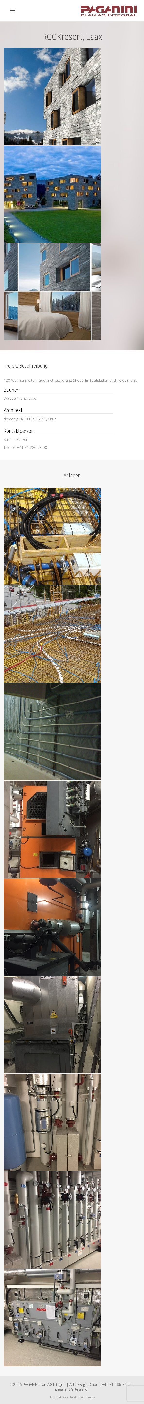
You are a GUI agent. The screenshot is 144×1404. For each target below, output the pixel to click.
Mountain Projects (84, 1397)
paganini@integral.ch (72, 1389)
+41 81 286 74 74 (117, 1384)
